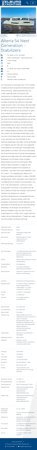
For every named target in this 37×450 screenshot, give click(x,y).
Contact (32, 35)
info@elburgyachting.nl (25, 446)
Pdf (25, 35)
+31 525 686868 (10, 446)
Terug (4, 35)
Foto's (19, 35)
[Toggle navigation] (32, 3)
